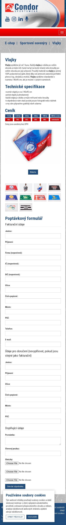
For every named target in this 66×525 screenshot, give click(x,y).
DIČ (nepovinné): (12, 274)
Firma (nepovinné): (13, 253)
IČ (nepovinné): (12, 263)
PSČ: (7, 318)
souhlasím (32, 517)
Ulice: (7, 285)
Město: (8, 307)
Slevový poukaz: (12, 448)
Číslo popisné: (11, 296)
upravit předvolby (15, 517)
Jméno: (8, 231)
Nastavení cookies (57, 513)
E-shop (10, 43)
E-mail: (8, 339)
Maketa (33, 172)
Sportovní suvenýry (33, 43)
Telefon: (9, 329)
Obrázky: (9, 459)
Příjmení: (9, 242)
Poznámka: (10, 435)
